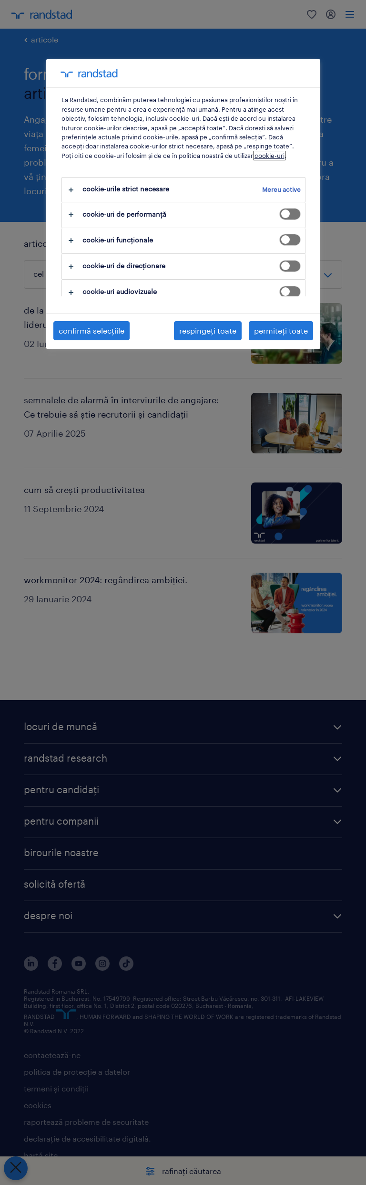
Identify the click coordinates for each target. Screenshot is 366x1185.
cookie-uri (269, 155)
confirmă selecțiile (91, 330)
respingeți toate (207, 330)
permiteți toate (281, 330)
